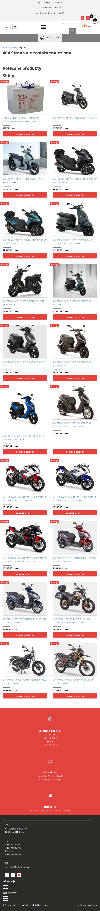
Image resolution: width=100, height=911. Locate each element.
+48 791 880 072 (50, 738)
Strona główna (10, 47)
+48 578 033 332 (50, 743)
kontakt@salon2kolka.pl (50, 779)
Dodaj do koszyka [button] (25, 134)
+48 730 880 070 (44, 13)
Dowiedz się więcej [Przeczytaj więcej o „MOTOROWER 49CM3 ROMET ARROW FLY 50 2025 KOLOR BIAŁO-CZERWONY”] (25, 513)
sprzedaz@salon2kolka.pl (51, 8)
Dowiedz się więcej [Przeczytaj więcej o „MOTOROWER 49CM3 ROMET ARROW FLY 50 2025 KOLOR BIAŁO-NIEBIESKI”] (75, 513)
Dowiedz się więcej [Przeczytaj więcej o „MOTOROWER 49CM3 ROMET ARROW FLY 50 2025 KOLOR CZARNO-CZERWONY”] (25, 574)
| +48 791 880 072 (58, 13)
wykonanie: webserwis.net (87, 905)
